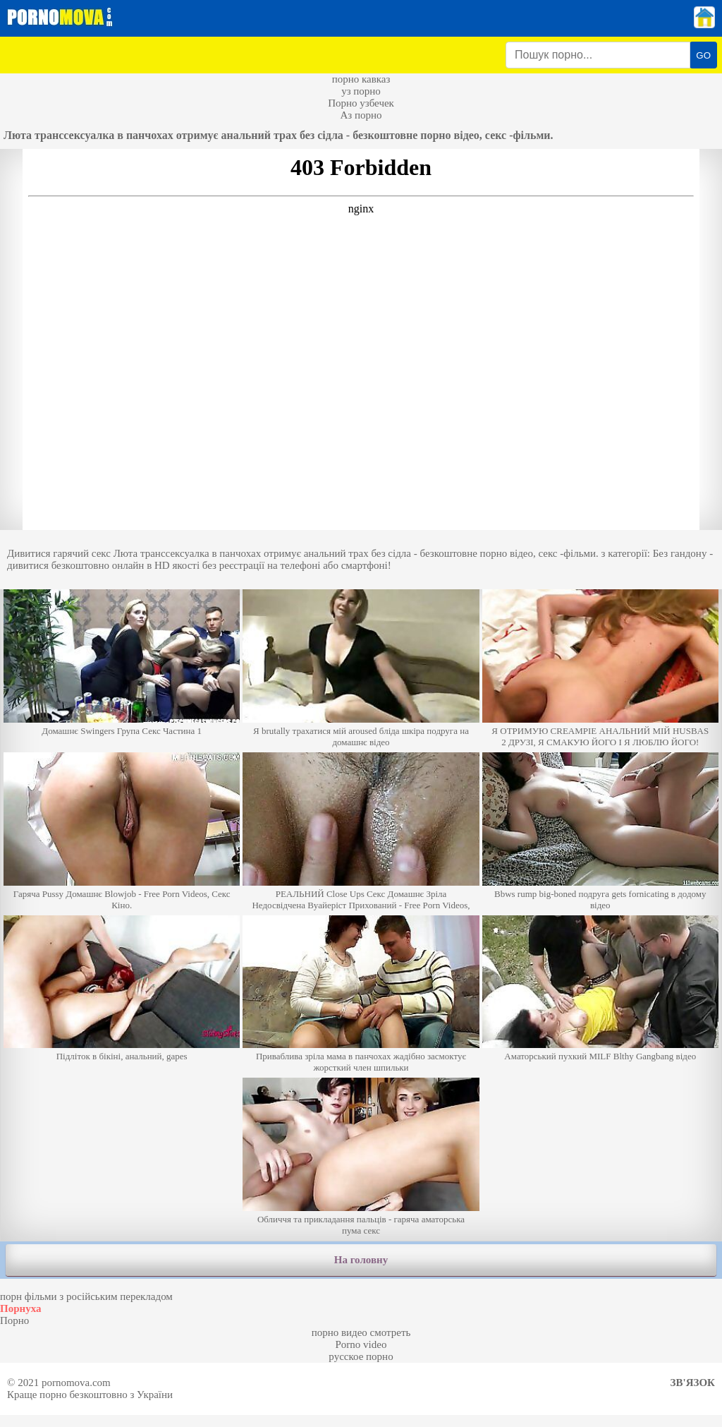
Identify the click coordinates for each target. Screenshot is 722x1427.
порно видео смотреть (361, 1332)
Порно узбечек (361, 103)
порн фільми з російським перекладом (86, 1296)
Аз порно (360, 115)
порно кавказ (361, 79)
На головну (361, 1259)
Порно (14, 1320)
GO (703, 55)
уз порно (361, 91)
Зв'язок (693, 1382)
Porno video (361, 1344)
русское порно (361, 1356)
